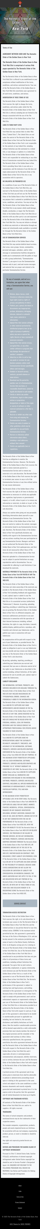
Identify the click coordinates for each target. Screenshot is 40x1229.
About (20, 1185)
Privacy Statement (20, 1202)
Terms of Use (20, 1197)
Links (20, 1191)
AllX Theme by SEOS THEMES (20, 1224)
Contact (20, 1208)
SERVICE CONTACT (20, 903)
